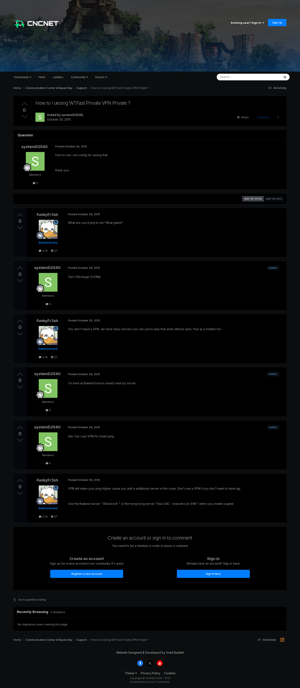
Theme (131, 673)
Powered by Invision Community (150, 681)
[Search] (238, 77)
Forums (101, 77)
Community (79, 77)
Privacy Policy (150, 673)
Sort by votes (253, 199)
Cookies (170, 673)
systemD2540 (72, 115)
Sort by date (274, 199)
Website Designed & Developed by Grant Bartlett (150, 652)
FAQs (42, 77)
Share (243, 117)
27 (54, 250)
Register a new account (86, 573)
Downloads (22, 77)
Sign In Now (213, 573)
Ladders (58, 77)
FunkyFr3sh (47, 214)
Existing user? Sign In (247, 22)
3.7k (43, 250)
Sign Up (277, 22)
